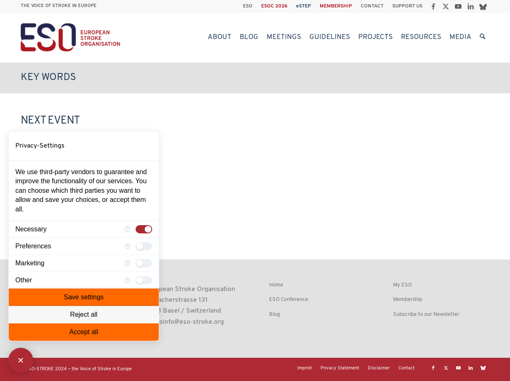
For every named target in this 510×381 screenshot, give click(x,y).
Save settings (84, 297)
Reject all (83, 314)
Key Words (48, 78)
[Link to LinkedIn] (470, 6)
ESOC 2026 (274, 6)
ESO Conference (288, 299)
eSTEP (303, 6)
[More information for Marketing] (127, 263)
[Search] (482, 37)
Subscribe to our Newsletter (426, 314)
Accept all (83, 331)
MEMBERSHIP (336, 6)
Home (276, 285)
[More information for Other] (127, 280)
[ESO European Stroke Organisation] (71, 37)
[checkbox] (144, 229)
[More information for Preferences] (127, 246)
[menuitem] (248, 6)
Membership (407, 299)
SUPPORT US (407, 6)
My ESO (402, 285)
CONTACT (372, 6)
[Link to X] (446, 6)
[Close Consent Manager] (20, 360)
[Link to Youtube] (458, 6)
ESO (248, 6)
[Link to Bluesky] (483, 6)
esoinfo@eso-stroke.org (188, 322)
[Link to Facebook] (433, 6)
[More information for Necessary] (127, 229)
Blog (274, 314)
